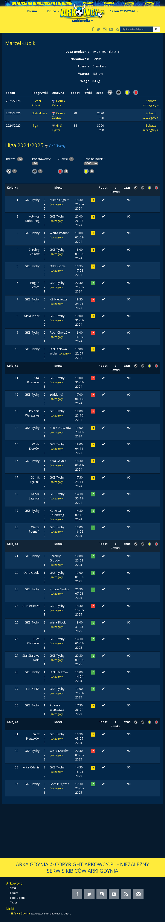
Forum (32, 11)
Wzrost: (84, 74)
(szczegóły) (57, 204)
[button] (156, 29)
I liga (35, 125)
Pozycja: (84, 66)
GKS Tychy (57, 127)
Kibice (53, 11)
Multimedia (82, 21)
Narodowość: (80, 59)
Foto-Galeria (17, 898)
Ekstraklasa (39, 113)
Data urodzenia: (78, 52)
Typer (13, 902)
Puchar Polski (36, 103)
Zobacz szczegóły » (150, 103)
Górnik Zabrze (58, 103)
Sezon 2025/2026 (124, 11)
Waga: (85, 81)
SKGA (13, 888)
